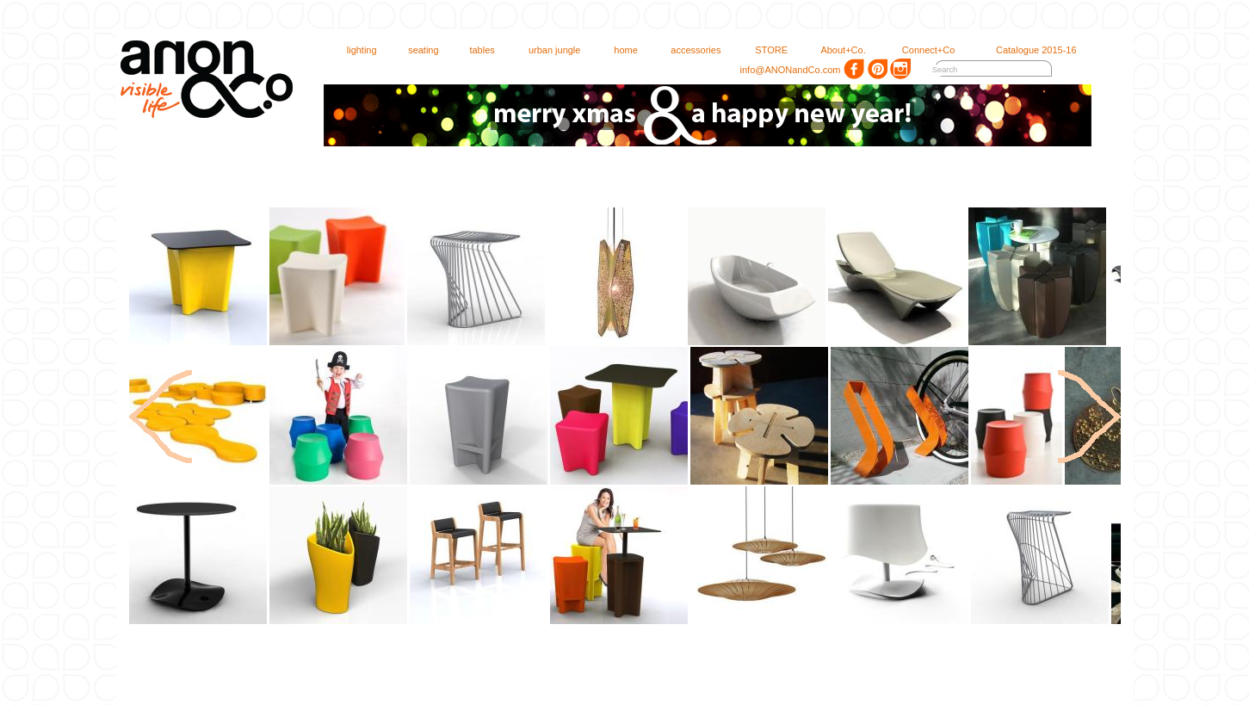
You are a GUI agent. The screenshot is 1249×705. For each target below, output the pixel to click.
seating (416, 50)
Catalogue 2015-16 (1028, 50)
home (618, 50)
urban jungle (547, 50)
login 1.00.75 (1225, 8)
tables (474, 50)
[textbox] (980, 70)
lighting (354, 50)
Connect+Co (921, 50)
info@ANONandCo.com (784, 70)
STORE (763, 50)
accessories (687, 50)
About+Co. (836, 50)
